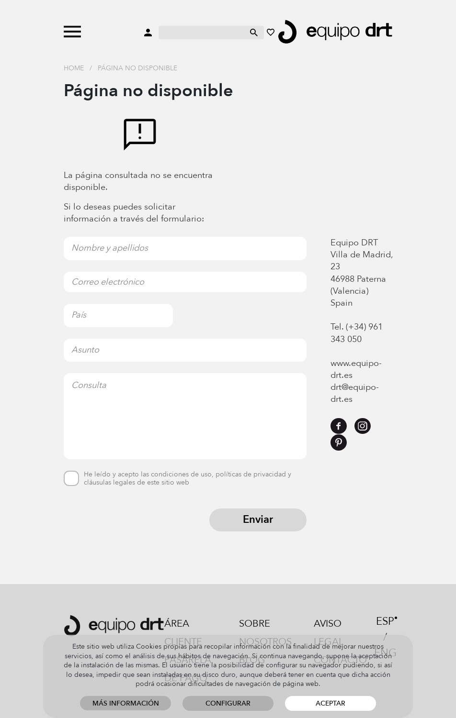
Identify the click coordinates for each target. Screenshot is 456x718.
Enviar (258, 519)
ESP (385, 621)
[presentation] (136, 527)
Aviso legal (328, 632)
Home (74, 68)
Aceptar (330, 703)
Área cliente (183, 632)
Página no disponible (137, 68)
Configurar (228, 703)
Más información (125, 703)
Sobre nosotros (265, 632)
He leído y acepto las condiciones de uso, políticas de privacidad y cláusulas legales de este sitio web (187, 479)
